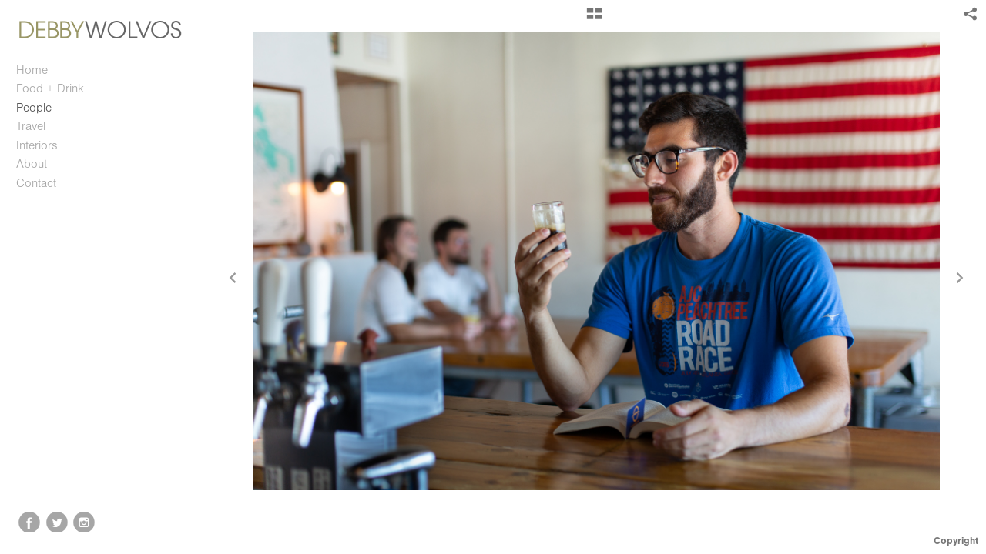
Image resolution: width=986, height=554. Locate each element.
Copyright (956, 540)
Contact (36, 183)
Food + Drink (50, 88)
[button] (594, 19)
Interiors (37, 145)
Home (32, 70)
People (34, 108)
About (31, 164)
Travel (30, 126)
